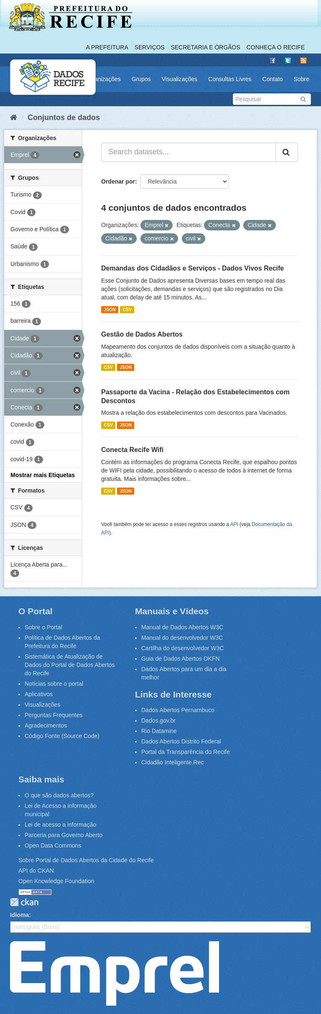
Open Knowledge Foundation (56, 881)
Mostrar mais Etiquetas (42, 475)
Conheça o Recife (276, 47)
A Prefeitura (107, 47)
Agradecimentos (46, 725)
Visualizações (179, 79)
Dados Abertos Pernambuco (177, 710)
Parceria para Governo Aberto (63, 835)
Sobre (301, 79)
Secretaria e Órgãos (205, 47)
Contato (272, 79)
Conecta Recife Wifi (132, 449)
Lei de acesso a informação (60, 824)
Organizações (102, 79)
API (234, 524)
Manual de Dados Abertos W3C (182, 627)
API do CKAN (36, 870)
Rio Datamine (159, 731)
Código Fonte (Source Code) (62, 736)
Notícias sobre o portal (54, 683)
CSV (127, 309)
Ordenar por (118, 181)
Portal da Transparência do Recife (185, 751)
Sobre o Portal (43, 627)
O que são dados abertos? (59, 795)
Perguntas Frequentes (54, 715)
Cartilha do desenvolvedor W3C (182, 648)
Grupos (141, 79)
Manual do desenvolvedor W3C (182, 637)
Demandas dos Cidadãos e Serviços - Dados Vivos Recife (192, 268)
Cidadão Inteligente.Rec (172, 762)
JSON (110, 309)
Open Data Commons (53, 845)
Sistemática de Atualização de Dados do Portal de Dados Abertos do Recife (70, 665)
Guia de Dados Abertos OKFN (180, 658)
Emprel (114, 973)
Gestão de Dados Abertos (142, 334)
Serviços (150, 47)
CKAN (24, 902)
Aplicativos (39, 694)
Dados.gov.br (158, 720)
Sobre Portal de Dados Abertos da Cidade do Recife (86, 860)
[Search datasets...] (188, 152)
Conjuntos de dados (64, 117)
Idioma (19, 915)
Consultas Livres (230, 79)
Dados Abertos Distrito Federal (181, 741)
